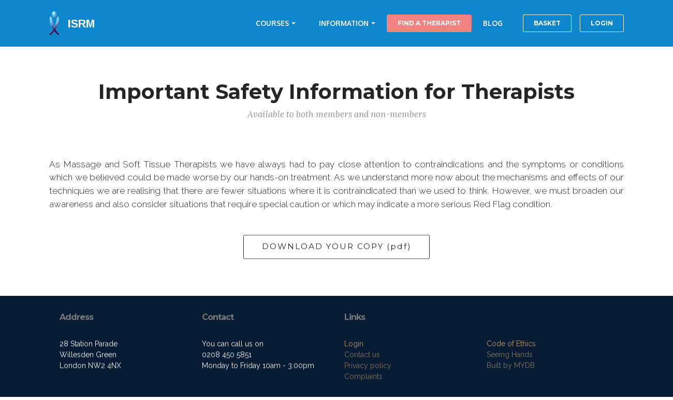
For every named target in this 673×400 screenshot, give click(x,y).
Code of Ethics (511, 344)
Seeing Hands (510, 355)
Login (353, 345)
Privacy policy (367, 367)
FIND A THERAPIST (429, 23)
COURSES (272, 23)
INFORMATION (344, 23)
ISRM (81, 23)
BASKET (547, 23)
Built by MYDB (511, 366)
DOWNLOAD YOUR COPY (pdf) (337, 247)
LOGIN (602, 23)
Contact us (362, 356)
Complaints (363, 378)
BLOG (493, 23)
